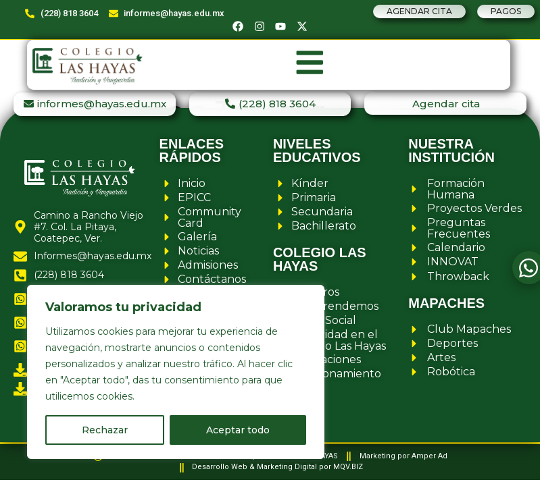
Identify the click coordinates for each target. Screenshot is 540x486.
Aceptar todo (238, 430)
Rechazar (105, 430)
